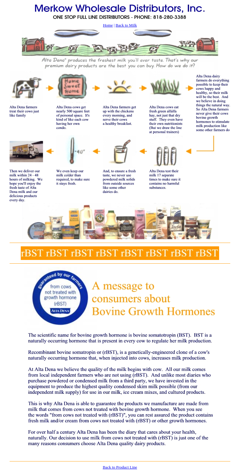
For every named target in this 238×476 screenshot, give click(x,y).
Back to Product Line (120, 467)
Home (108, 25)
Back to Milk (126, 25)
